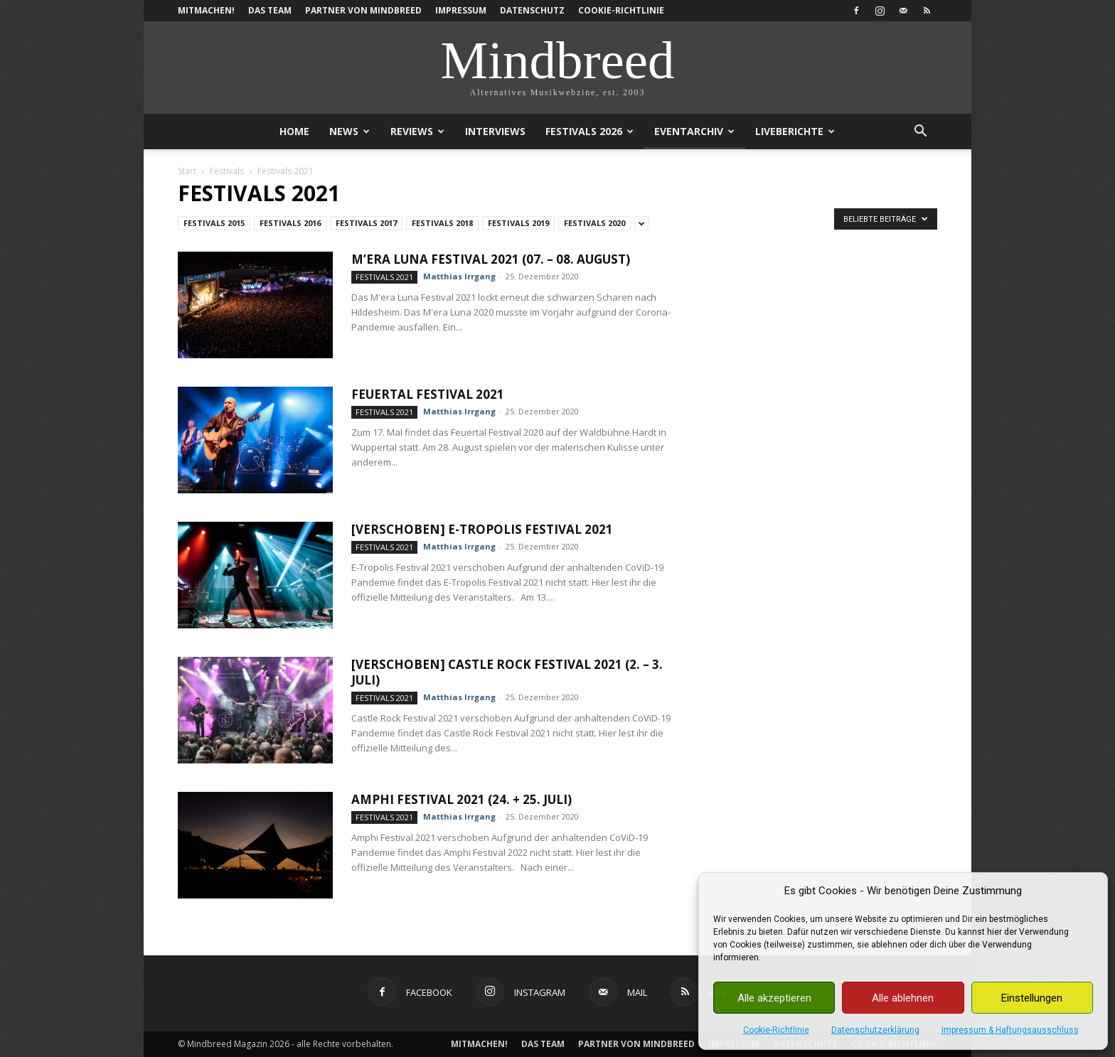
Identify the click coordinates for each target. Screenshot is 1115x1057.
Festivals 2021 (384, 277)
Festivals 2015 (214, 223)
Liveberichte (795, 131)
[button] (920, 132)
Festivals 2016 (290, 223)
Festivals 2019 (518, 223)
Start (187, 171)
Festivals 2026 (589, 131)
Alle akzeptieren (774, 998)
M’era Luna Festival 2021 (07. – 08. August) (490, 259)
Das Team (270, 10)
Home (294, 131)
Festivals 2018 (442, 223)
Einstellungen (1031, 998)
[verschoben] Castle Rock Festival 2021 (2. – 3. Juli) (507, 672)
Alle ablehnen (903, 998)
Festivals (227, 171)
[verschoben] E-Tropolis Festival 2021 (482, 529)
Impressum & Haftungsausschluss (1010, 1030)
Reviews (417, 131)
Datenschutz (532, 10)
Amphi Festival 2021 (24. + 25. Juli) (461, 799)
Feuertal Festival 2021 (427, 394)
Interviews (495, 131)
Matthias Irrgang (459, 276)
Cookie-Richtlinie (776, 1030)
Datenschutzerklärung (875, 1030)
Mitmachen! (206, 10)
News (349, 131)
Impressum (460, 10)
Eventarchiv (694, 131)
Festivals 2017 (366, 223)
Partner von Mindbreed (363, 10)
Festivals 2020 (594, 223)
